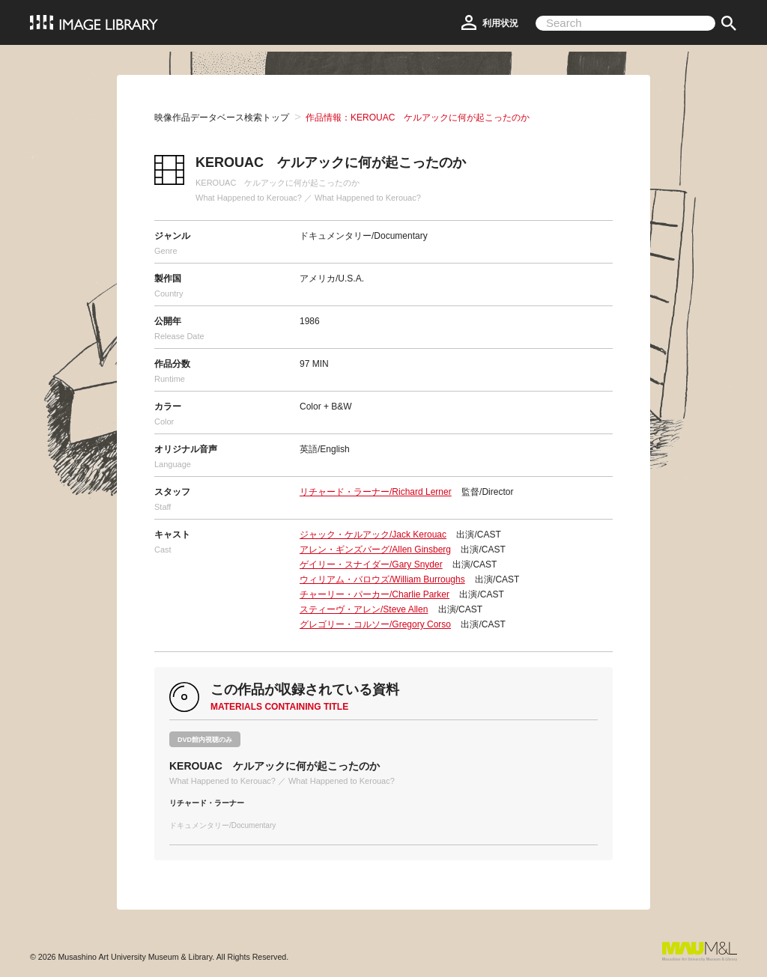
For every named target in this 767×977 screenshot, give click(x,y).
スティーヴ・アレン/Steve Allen (364, 609)
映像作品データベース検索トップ (221, 117)
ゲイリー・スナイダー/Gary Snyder (371, 564)
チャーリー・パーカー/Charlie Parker (374, 594)
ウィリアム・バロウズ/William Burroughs (382, 579)
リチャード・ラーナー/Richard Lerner (376, 492)
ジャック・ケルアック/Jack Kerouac (373, 534)
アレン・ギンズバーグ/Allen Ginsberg (375, 549)
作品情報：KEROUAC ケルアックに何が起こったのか (418, 117)
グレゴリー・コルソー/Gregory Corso (375, 624)
